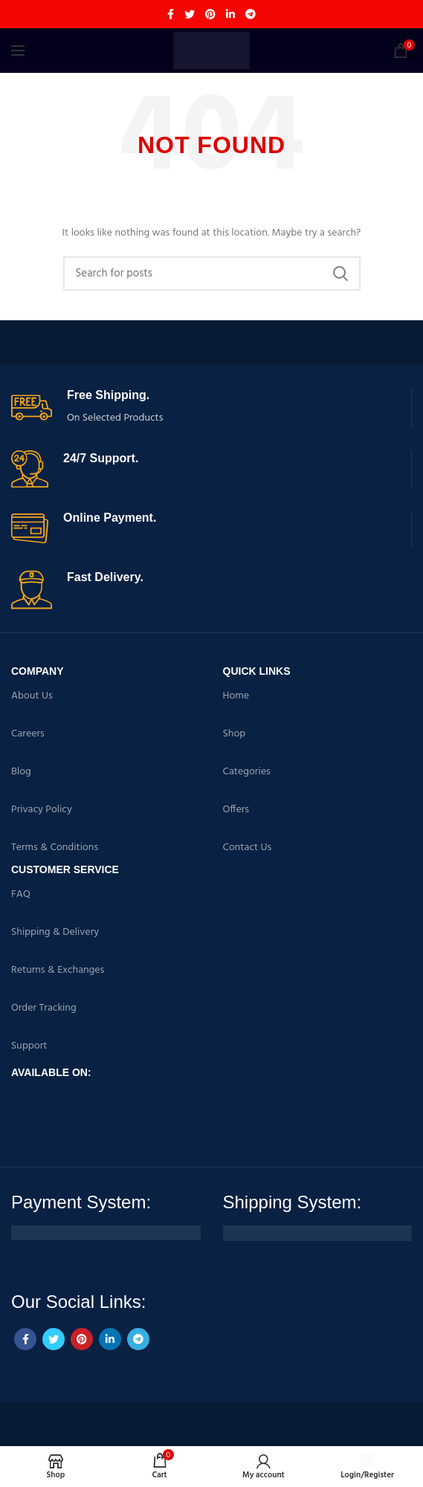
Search (340, 273)
